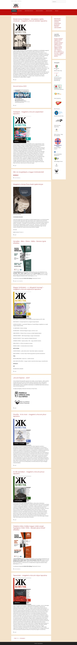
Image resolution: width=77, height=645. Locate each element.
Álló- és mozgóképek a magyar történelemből (28, 172)
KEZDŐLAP (14, 10)
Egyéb (15, 79)
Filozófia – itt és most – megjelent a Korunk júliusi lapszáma (29, 415)
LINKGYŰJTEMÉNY (57, 27)
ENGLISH (57, 10)
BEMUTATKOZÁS (57, 18)
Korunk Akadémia (17, 177)
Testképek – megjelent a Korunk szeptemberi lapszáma (28, 113)
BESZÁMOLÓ (15, 175)
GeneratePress (40, 643)
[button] (23, 10)
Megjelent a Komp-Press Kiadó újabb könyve (28, 184)
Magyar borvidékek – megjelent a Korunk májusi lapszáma (58, 48)
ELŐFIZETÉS (56, 21)
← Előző (14, 638)
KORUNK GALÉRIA (50, 10)
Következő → (23, 638)
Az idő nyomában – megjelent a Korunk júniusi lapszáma (28, 473)
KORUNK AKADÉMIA (40, 10)
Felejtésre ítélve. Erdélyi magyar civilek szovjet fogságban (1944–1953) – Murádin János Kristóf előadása (29, 528)
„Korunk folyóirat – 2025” (21, 378)
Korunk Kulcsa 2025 (20, 86)
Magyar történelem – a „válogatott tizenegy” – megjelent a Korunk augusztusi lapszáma (28, 288)
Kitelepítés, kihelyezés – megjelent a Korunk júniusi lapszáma (58, 44)
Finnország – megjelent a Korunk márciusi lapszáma (58, 55)
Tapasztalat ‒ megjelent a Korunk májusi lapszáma (30, 575)
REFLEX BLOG (14, 13)
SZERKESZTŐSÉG (57, 20)
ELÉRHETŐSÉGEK (57, 23)
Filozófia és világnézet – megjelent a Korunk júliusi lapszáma (58, 40)
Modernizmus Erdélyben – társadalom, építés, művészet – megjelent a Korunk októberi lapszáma (30, 20)
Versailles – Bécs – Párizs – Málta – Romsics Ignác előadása (29, 242)
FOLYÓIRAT (21, 10)
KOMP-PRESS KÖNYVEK (30, 10)
